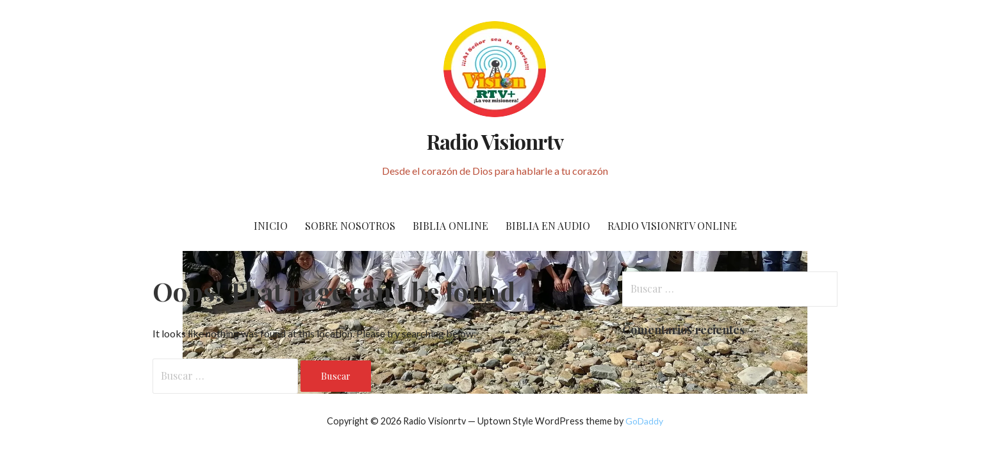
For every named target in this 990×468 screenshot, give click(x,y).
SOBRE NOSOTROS (350, 225)
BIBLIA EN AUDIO (548, 225)
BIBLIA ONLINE (450, 225)
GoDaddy (644, 421)
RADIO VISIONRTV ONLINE (672, 225)
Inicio (271, 225)
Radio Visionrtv (495, 141)
